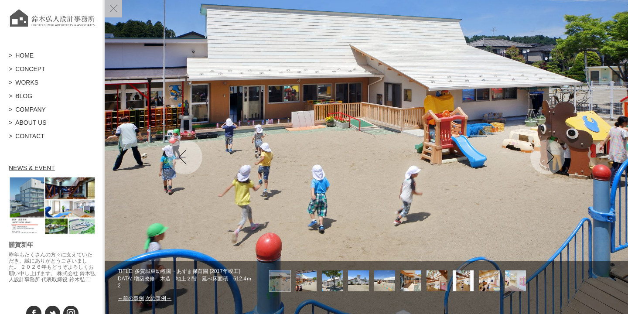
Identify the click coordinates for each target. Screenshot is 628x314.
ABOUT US (30, 122)
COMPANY (30, 109)
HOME (24, 55)
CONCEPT (30, 68)
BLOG (23, 95)
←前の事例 (131, 298)
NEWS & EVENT (32, 167)
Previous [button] (184, 157)
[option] (366, 157)
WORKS (26, 82)
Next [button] (547, 157)
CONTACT (29, 136)
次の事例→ (158, 298)
